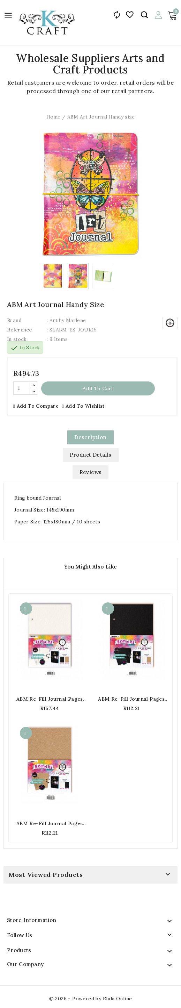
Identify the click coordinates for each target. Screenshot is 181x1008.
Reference (19, 330)
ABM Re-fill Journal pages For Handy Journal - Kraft (49, 823)
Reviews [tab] (91, 472)
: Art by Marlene (66, 320)
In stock (17, 339)
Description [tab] (90, 437)
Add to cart (98, 388)
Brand (14, 320)
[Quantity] (21, 388)
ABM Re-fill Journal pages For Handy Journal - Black (131, 699)
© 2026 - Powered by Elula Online (90, 998)
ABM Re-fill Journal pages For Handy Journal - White (49, 699)
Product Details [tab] (91, 454)
